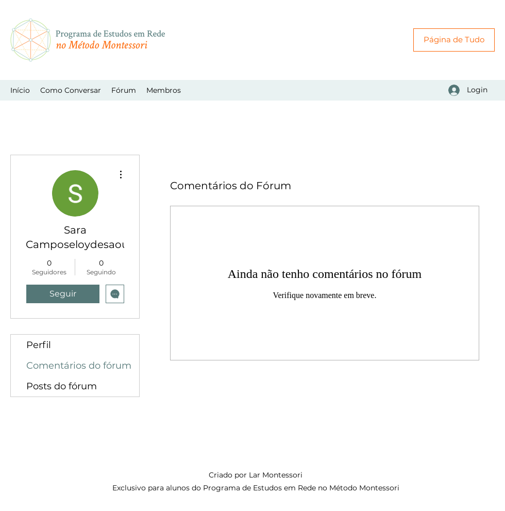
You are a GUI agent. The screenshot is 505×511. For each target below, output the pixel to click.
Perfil (38, 345)
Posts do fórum (61, 386)
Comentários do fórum (78, 365)
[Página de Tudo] (454, 40)
